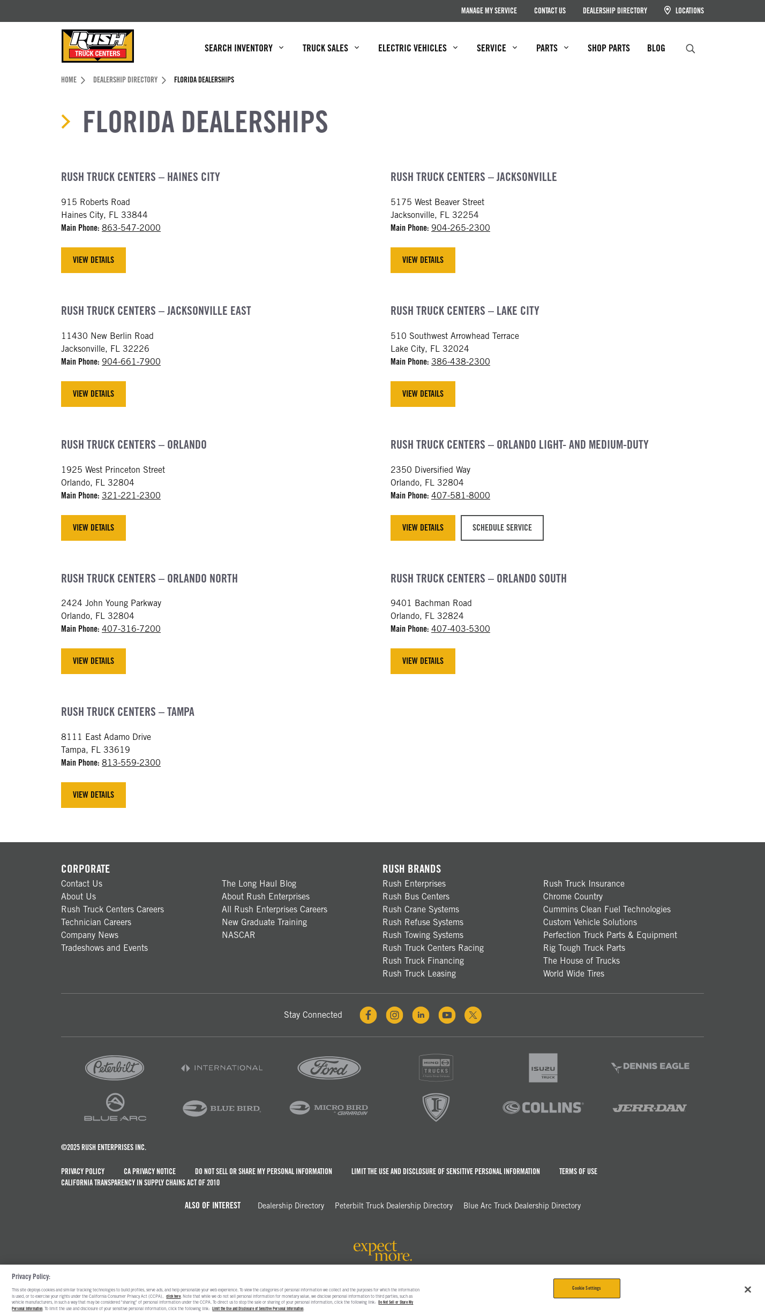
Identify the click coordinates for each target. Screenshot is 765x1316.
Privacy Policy (82, 1171)
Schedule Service (502, 528)
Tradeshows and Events (104, 948)
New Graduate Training (264, 922)
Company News (89, 935)
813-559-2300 (131, 763)
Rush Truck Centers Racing (433, 948)
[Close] (748, 1290)
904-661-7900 (131, 362)
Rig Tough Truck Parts (584, 948)
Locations (684, 10)
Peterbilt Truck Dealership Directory (394, 1205)
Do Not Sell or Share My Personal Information (263, 1171)
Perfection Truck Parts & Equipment (610, 935)
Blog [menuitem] (656, 48)
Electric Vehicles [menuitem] (418, 48)
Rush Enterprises (414, 884)
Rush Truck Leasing (419, 974)
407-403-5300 (460, 629)
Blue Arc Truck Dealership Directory (522, 1205)
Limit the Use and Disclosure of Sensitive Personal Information (445, 1171)
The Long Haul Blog (259, 884)
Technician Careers (96, 922)
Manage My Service (489, 10)
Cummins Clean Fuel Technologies (607, 909)
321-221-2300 (131, 495)
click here (173, 1296)
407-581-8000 (460, 495)
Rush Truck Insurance (584, 884)
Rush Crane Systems (420, 909)
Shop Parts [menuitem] (609, 48)
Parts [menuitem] (552, 48)
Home (73, 79)
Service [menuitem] (497, 48)
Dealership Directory (615, 10)
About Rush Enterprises (266, 896)
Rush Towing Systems (422, 935)
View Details (93, 260)
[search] (690, 47)
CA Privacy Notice (150, 1171)
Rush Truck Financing (423, 961)
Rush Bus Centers (415, 896)
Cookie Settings (586, 1288)
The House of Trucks (581, 961)
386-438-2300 (460, 362)
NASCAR (239, 935)
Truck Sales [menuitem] (331, 48)
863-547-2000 (131, 228)
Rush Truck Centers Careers (112, 909)
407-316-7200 (131, 629)
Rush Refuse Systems (422, 922)
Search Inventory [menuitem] (244, 48)
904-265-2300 (460, 228)
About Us (78, 896)
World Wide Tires (573, 974)
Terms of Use (578, 1171)
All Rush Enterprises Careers (274, 909)
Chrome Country (573, 896)
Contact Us (550, 10)
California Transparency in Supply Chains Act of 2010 (140, 1182)
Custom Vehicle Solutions (590, 922)
